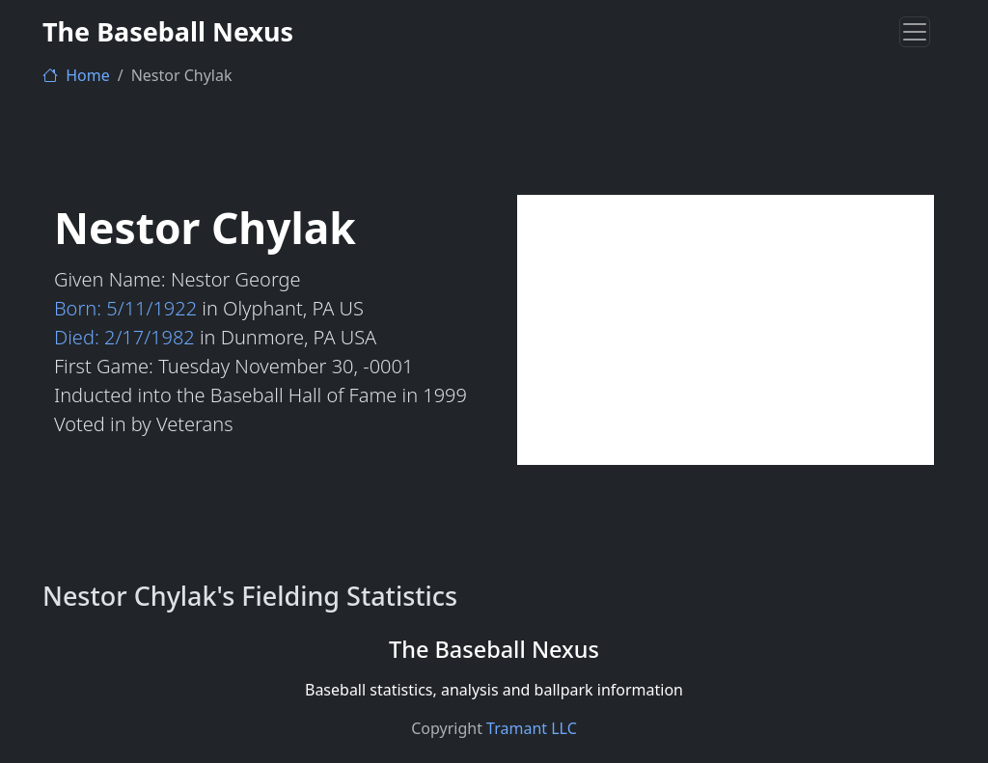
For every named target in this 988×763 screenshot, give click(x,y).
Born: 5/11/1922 (125, 308)
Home (76, 75)
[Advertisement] (725, 330)
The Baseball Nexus (167, 31)
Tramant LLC (531, 728)
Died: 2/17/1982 (124, 337)
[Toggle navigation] (914, 31)
